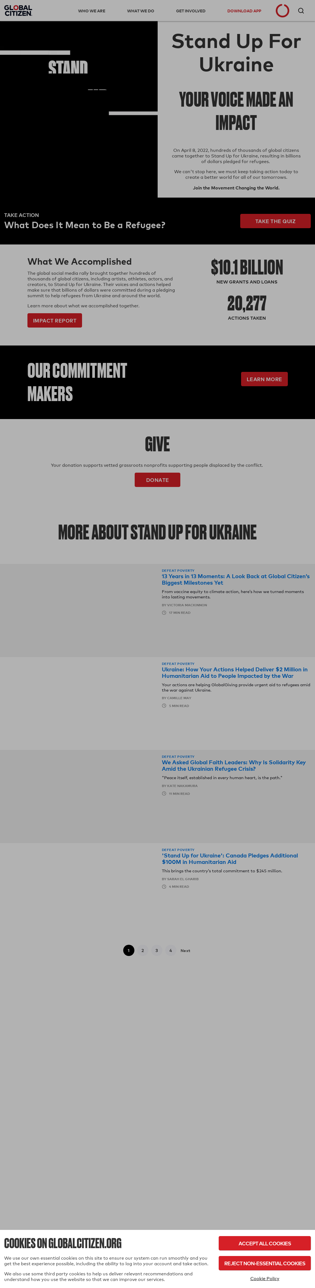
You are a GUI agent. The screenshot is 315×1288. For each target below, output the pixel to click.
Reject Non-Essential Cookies (264, 1263)
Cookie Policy (264, 1278)
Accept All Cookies (265, 1243)
